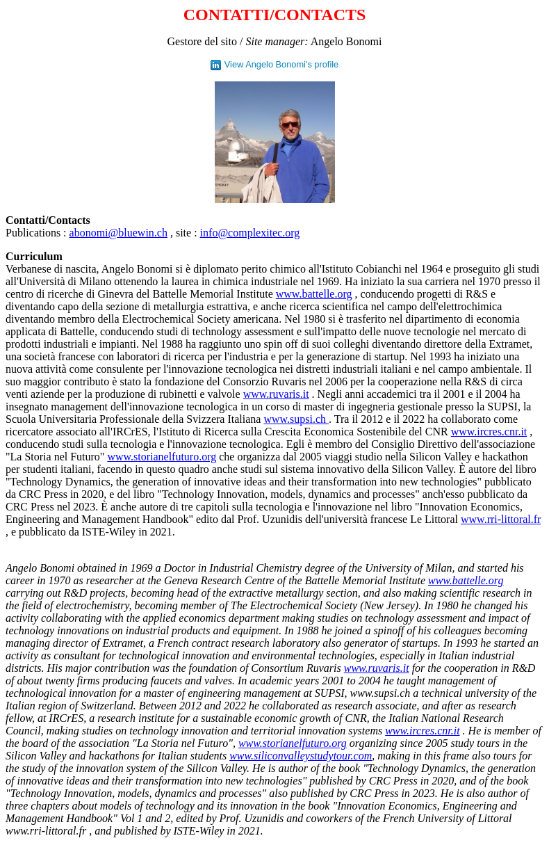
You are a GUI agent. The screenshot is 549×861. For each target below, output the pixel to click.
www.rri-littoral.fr (501, 519)
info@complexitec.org (250, 233)
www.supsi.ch (296, 419)
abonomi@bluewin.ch (118, 233)
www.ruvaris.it (276, 394)
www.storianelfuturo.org (161, 456)
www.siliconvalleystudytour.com (300, 756)
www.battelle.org (314, 294)
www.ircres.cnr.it (489, 431)
